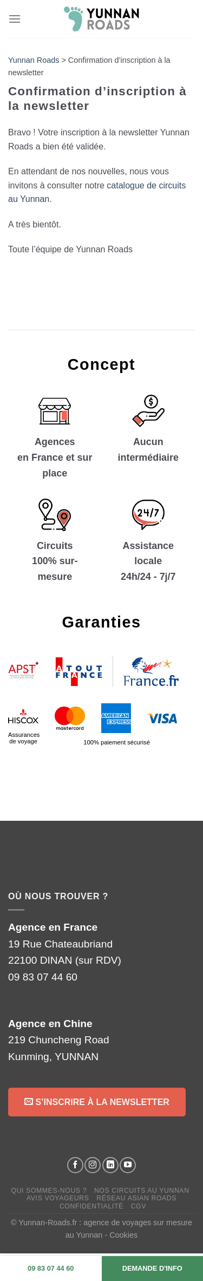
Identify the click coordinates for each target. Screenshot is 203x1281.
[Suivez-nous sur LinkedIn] (110, 1165)
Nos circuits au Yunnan (141, 1190)
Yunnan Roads (33, 60)
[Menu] (14, 18)
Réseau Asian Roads (136, 1198)
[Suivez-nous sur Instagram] (92, 1165)
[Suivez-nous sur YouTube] (128, 1165)
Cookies (123, 1235)
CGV (138, 1206)
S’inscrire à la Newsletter (96, 1101)
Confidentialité (91, 1206)
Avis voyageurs (58, 1198)
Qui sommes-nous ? (49, 1190)
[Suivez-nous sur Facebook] (75, 1165)
